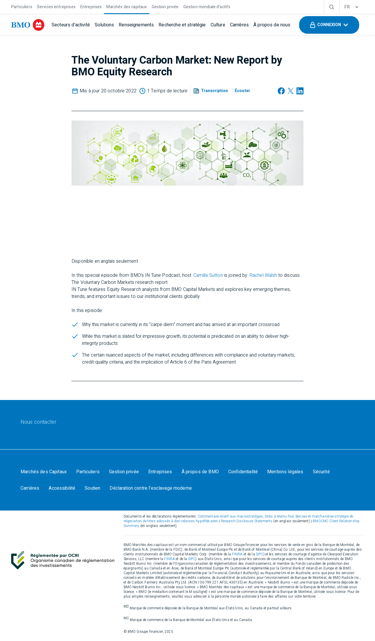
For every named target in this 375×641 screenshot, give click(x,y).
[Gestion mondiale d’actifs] (207, 6)
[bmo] (28, 24)
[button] (329, 25)
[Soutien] (92, 488)
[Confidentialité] (243, 471)
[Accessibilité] (62, 488)
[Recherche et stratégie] (182, 25)
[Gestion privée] (165, 6)
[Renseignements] (136, 25)
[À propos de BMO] (200, 471)
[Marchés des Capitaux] (44, 471)
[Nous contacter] (39, 422)
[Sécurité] (321, 471)
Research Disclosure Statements (247, 521)
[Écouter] (242, 90)
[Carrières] (239, 25)
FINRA (237, 554)
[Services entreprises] (56, 6)
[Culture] (218, 25)
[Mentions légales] (285, 471)
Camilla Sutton (208, 275)
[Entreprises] (91, 6)
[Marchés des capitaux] (126, 6)
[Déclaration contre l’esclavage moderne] (151, 488)
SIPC (259, 554)
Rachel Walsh (263, 275)
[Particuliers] (21, 6)
